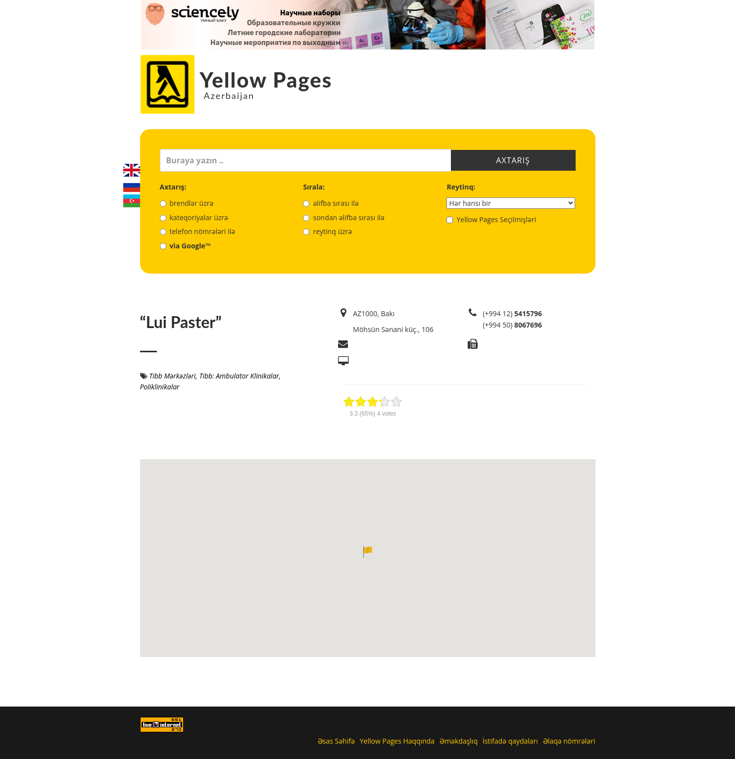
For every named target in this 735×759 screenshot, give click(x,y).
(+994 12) (512, 313)
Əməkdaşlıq (459, 741)
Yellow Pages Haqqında (397, 741)
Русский (131, 185)
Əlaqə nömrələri (569, 741)
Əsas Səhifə (336, 741)
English (131, 170)
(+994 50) (512, 325)
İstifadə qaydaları (510, 741)
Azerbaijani (131, 200)
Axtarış (513, 160)
